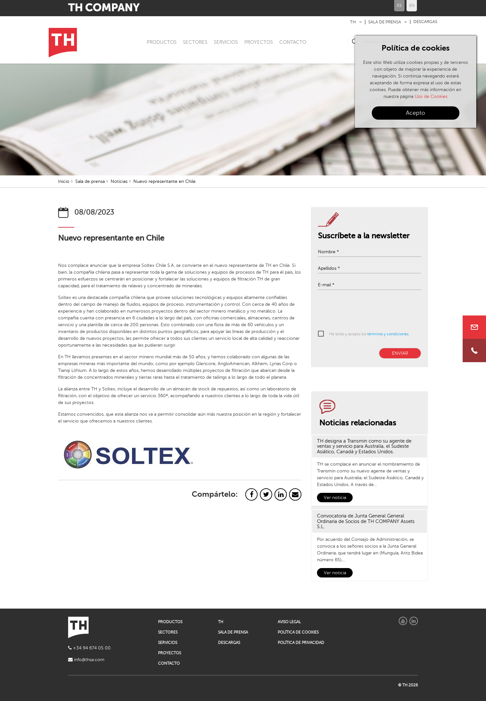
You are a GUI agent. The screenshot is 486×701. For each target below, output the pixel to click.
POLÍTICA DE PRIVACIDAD (301, 643)
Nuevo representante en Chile (164, 181)
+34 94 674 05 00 (89, 648)
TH (353, 22)
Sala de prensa (90, 181)
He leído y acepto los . (369, 334)
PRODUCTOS (161, 42)
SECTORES (195, 42)
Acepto (415, 113)
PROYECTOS (258, 42)
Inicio (63, 181)
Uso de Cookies (431, 96)
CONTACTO (292, 42)
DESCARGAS (425, 21)
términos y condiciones (387, 334)
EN (412, 5)
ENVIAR (400, 353)
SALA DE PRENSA (384, 22)
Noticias (119, 181)
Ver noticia (335, 497)
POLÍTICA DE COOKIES (298, 632)
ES (399, 5)
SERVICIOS (226, 42)
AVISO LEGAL (289, 622)
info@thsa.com (86, 659)
